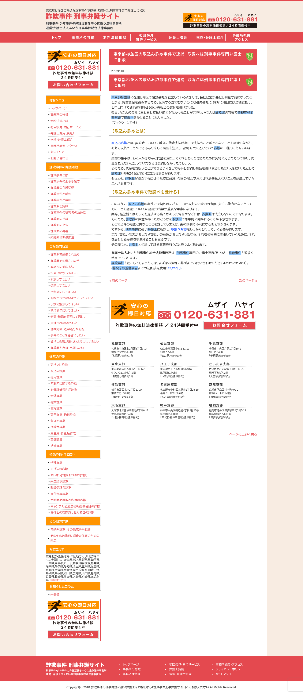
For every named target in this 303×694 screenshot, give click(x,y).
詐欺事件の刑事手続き (65, 181)
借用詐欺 (56, 377)
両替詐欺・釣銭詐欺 (63, 414)
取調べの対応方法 (62, 267)
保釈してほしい (60, 285)
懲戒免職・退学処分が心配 (67, 329)
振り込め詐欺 (59, 469)
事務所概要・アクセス (241, 37)
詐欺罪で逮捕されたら (65, 254)
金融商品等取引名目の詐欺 (68, 500)
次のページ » (248, 280)
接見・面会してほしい (64, 273)
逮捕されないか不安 (63, 323)
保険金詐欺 (57, 427)
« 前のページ (118, 280)
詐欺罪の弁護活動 (62, 187)
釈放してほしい (60, 279)
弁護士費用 (178, 37)
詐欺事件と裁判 (60, 194)
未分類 (54, 594)
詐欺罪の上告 (59, 225)
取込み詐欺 (57, 371)
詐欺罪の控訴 (59, 219)
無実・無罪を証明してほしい (68, 316)
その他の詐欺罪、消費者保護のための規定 (74, 538)
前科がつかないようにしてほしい (71, 298)
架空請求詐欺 (59, 481)
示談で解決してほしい (64, 304)
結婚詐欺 (56, 446)
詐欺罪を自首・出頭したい (68, 348)
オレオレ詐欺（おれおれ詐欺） (68, 475)
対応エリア (57, 152)
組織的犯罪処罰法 (62, 237)
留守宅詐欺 (57, 421)
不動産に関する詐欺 (63, 383)
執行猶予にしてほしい (64, 310)
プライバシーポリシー (229, 669)
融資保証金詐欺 (60, 487)
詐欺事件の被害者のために (68, 212)
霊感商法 (56, 439)
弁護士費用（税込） (62, 133)
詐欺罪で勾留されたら (65, 261)
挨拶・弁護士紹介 (209, 37)
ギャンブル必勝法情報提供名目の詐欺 (75, 506)
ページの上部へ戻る (243, 434)
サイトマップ (223, 674)
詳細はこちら (58, 580)
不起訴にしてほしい (63, 292)
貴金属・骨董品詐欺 (63, 433)
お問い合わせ (59, 158)
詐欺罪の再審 (59, 231)
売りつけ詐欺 (59, 364)
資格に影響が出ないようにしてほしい (74, 341)
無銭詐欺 (56, 396)
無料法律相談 (114, 37)
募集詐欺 (56, 402)
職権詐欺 (56, 408)
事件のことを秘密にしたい (67, 335)
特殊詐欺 (56, 463)
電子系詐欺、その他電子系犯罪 (70, 529)
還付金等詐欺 (59, 494)
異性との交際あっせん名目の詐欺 (72, 512)
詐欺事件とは (59, 175)
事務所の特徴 (83, 37)
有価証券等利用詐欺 (63, 389)
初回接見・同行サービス (146, 37)
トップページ (56, 37)
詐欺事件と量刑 (60, 200)
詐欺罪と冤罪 (59, 206)
